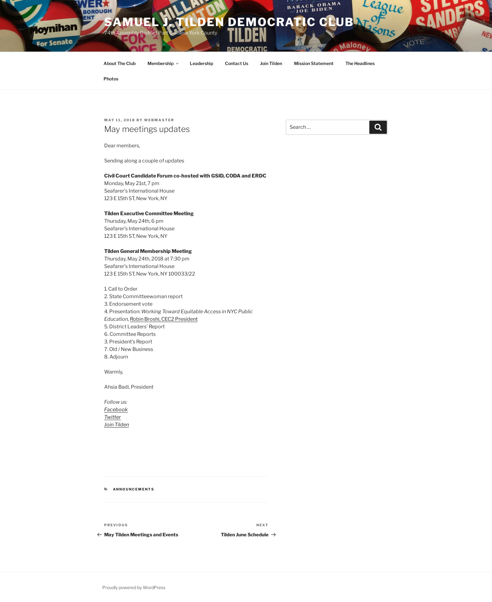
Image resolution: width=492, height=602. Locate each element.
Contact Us (236, 63)
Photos (111, 78)
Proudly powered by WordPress (133, 587)
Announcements (134, 489)
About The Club (120, 63)
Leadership (201, 63)
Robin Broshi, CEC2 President (164, 319)
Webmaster (159, 120)
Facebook (116, 410)
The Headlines (360, 63)
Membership (163, 63)
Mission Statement (314, 63)
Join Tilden (271, 63)
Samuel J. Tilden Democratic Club (229, 22)
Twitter (112, 417)
